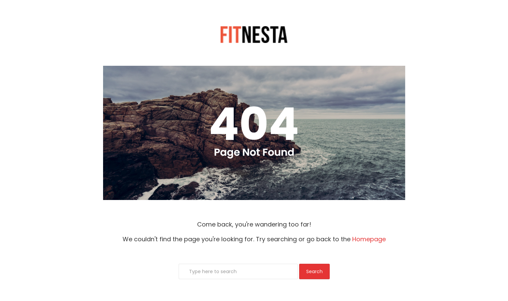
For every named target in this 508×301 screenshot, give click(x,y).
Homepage (369, 239)
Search (314, 271)
